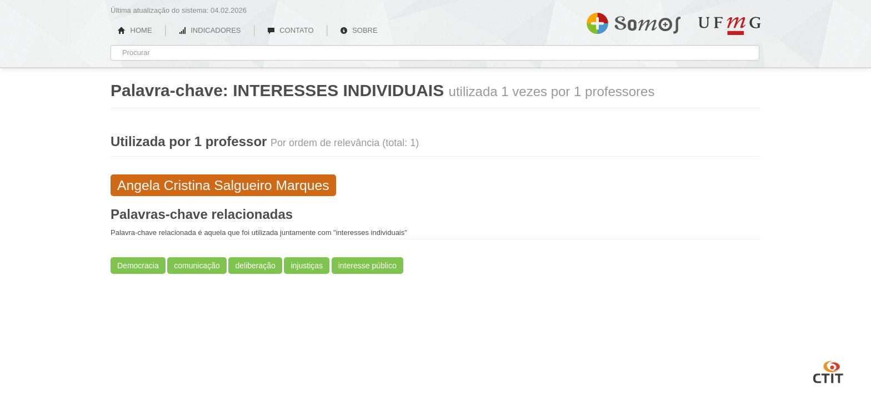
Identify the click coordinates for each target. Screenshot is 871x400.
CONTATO (290, 30)
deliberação (255, 265)
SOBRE (359, 30)
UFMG (729, 26)
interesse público (367, 265)
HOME (135, 30)
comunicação (197, 265)
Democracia (138, 265)
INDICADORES (209, 30)
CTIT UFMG (828, 370)
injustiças (307, 265)
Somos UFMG (633, 21)
